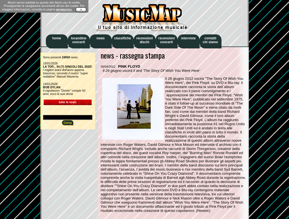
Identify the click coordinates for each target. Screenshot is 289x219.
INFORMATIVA (64, 9)
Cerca (68, 122)
